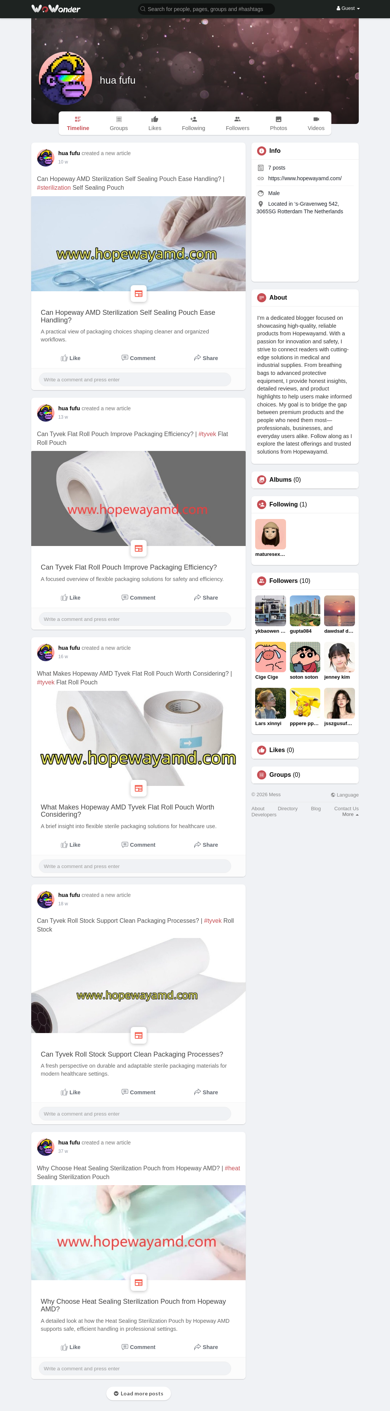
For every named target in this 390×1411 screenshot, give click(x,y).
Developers (264, 814)
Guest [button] (348, 8)
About (257, 808)
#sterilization (54, 187)
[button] (206, 8)
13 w (63, 417)
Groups (280, 775)
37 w (63, 1151)
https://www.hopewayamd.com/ (305, 178)
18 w (63, 903)
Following (283, 505)
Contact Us (346, 808)
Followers (283, 581)
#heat (232, 1168)
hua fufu (118, 80)
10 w (63, 162)
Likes (277, 750)
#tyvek (207, 434)
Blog (316, 808)
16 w (63, 656)
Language (345, 794)
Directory (287, 808)
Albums (280, 480)
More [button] (350, 814)
